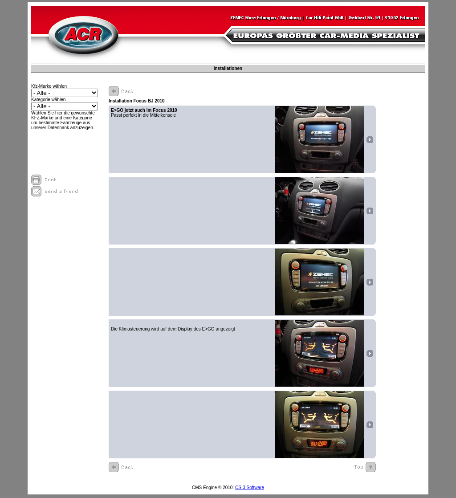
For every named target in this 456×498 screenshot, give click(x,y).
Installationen (228, 68)
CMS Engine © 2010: (213, 487)
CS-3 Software (249, 487)
